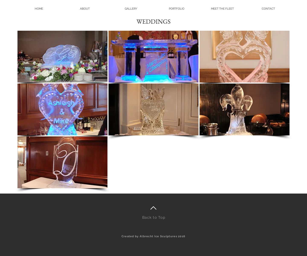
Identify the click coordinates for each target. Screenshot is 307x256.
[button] (176, 8)
